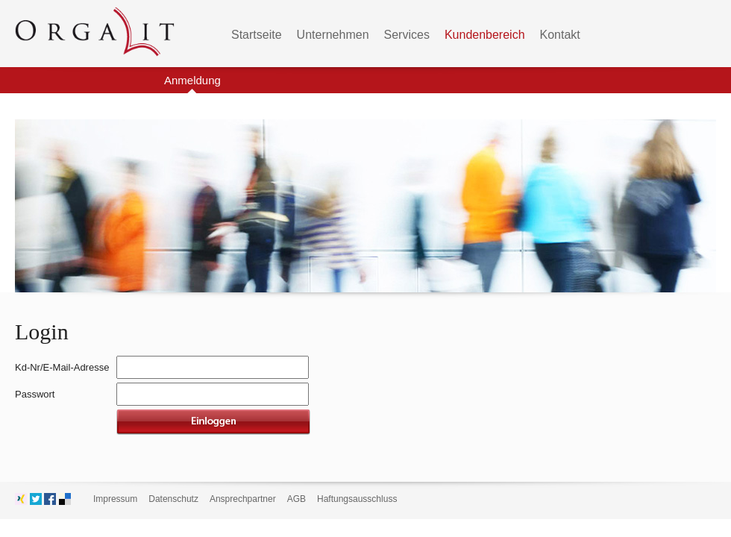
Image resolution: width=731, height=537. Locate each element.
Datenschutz (173, 499)
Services (407, 34)
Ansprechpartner (243, 499)
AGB (296, 499)
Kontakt (560, 34)
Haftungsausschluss (357, 499)
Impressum (115, 499)
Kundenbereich (485, 34)
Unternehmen (333, 34)
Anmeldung (192, 80)
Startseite (256, 34)
